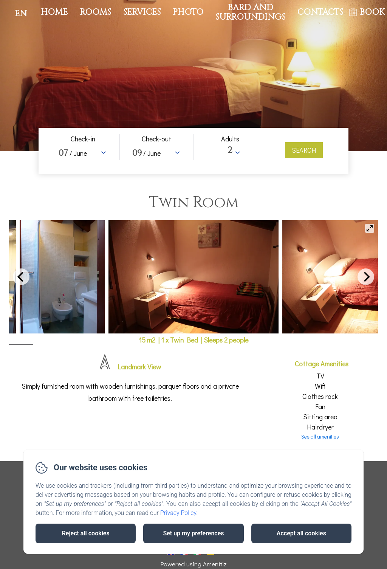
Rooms (95, 12)
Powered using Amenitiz (193, 564)
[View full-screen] (369, 228)
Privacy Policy (178, 512)
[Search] (304, 150)
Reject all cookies (86, 533)
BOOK (372, 12)
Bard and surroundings (250, 12)
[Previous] (21, 276)
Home (54, 12)
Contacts (320, 12)
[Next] (366, 276)
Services (142, 12)
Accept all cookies (301, 533)
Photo (188, 12)
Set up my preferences (193, 533)
